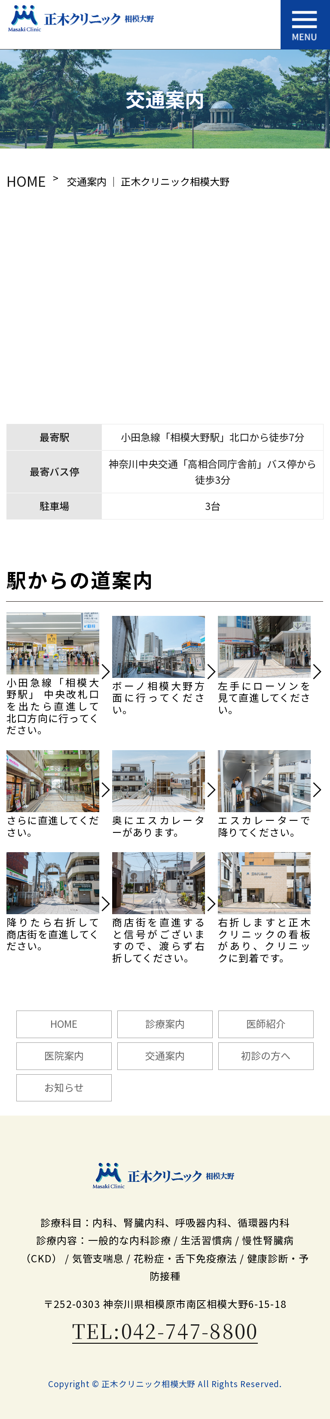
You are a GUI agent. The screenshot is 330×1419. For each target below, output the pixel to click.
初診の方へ (265, 1055)
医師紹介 (266, 1023)
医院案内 (64, 1055)
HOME (26, 181)
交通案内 (165, 1055)
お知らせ (64, 1087)
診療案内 (165, 1023)
